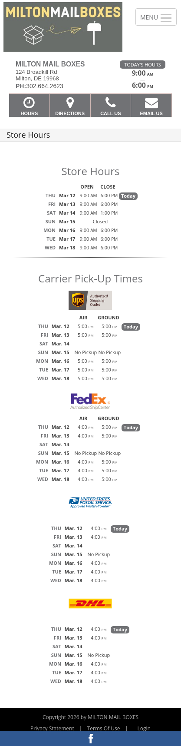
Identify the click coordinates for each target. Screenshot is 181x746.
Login (144, 728)
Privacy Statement (52, 728)
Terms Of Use (103, 728)
